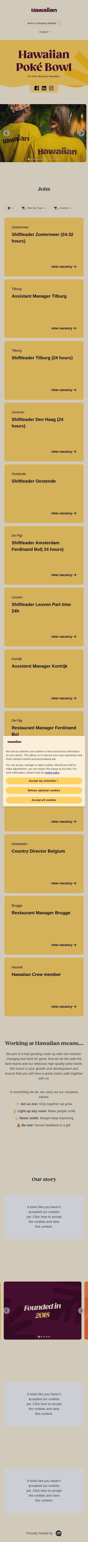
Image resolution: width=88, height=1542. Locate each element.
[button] (44, 781)
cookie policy (52, 772)
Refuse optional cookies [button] (44, 790)
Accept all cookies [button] (44, 800)
